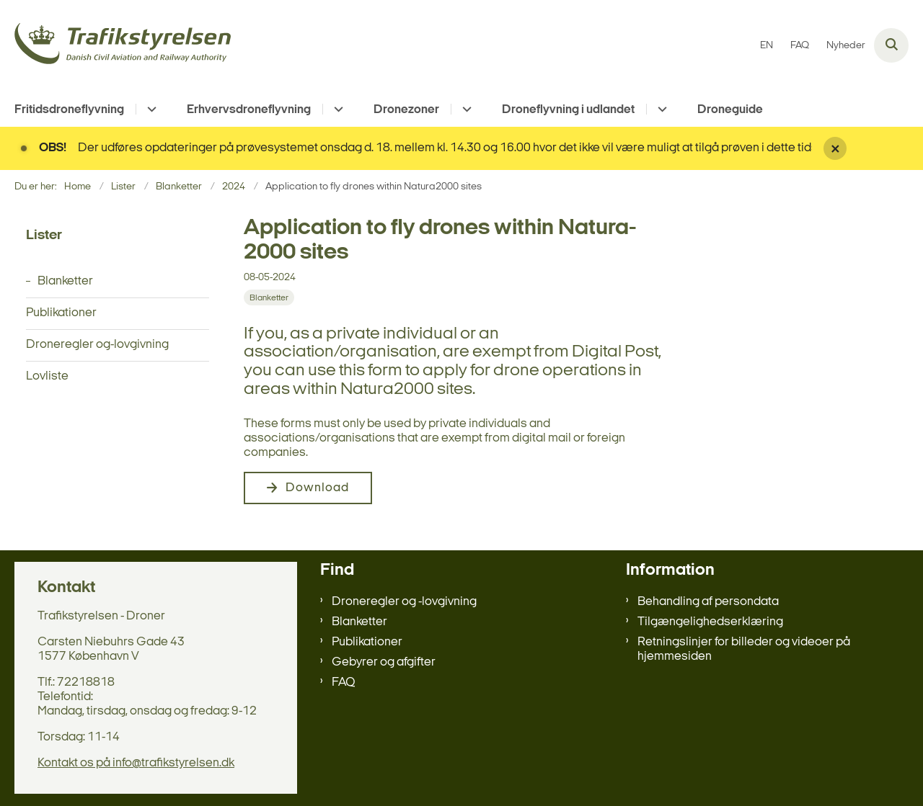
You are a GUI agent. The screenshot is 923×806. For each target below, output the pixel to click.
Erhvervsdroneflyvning (249, 110)
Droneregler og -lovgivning (404, 602)
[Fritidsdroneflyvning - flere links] (150, 109)
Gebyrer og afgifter (384, 662)
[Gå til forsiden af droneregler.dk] (122, 45)
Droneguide (730, 110)
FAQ (343, 682)
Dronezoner (406, 110)
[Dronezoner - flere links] (465, 109)
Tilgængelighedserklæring (710, 622)
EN (766, 46)
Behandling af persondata (708, 602)
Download (317, 488)
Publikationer (367, 642)
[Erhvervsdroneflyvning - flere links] (336, 109)
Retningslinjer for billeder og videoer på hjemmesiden (743, 649)
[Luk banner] (867, 148)
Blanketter (359, 622)
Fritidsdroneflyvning (69, 110)
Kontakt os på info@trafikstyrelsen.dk (135, 763)
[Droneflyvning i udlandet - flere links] (660, 109)
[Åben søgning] (891, 45)
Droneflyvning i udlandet (568, 110)
